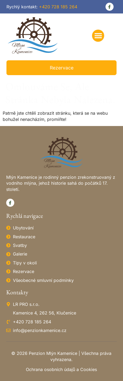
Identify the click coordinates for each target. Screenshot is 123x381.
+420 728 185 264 (58, 6)
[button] (98, 36)
